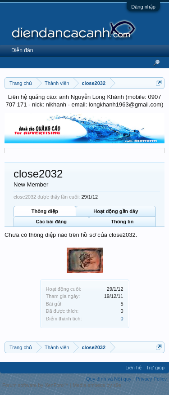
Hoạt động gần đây (115, 211)
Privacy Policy (151, 379)
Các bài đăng (51, 221)
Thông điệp (45, 211)
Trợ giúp (155, 367)
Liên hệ (133, 367)
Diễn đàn (22, 50)
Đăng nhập (143, 6)
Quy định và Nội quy (109, 379)
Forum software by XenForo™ (36, 385)
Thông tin (122, 221)
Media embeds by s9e (97, 385)
